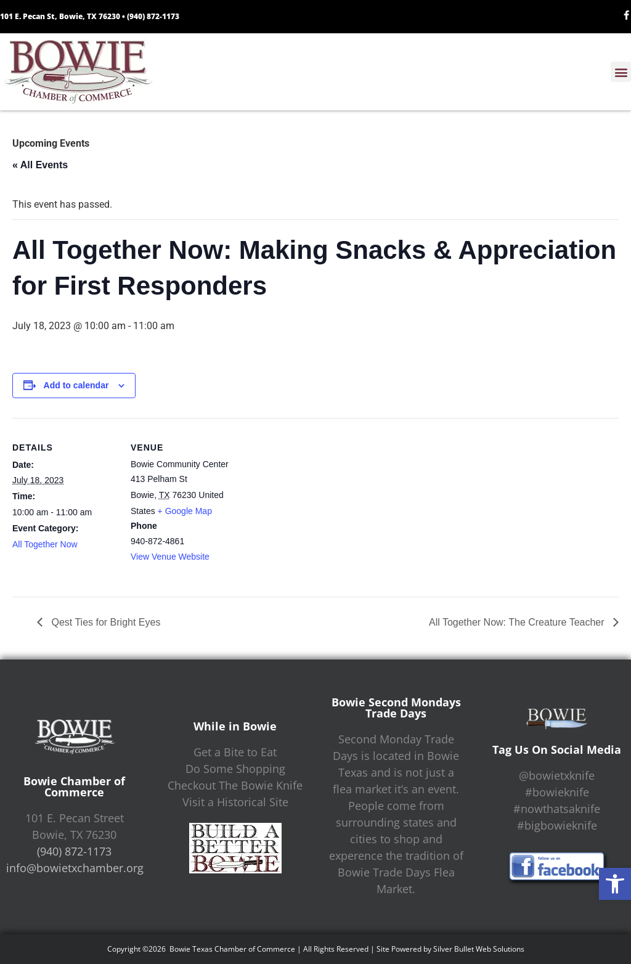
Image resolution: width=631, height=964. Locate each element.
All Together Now (45, 544)
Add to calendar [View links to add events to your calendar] (76, 385)
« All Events (40, 165)
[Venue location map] (314, 503)
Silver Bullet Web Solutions (478, 949)
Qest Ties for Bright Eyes (104, 622)
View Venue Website (170, 557)
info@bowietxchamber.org (75, 867)
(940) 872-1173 (153, 16)
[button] (615, 884)
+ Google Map (185, 511)
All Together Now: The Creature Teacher (518, 622)
